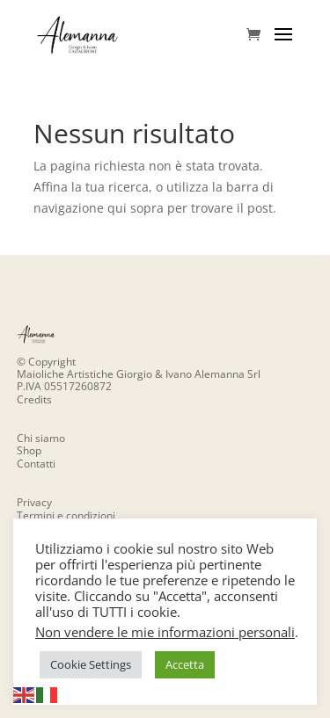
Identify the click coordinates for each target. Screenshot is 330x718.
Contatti (36, 463)
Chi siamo (41, 438)
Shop (29, 450)
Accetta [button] (184, 664)
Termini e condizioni (66, 515)
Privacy (34, 502)
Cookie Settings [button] (90, 664)
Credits (34, 399)
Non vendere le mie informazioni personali (165, 632)
